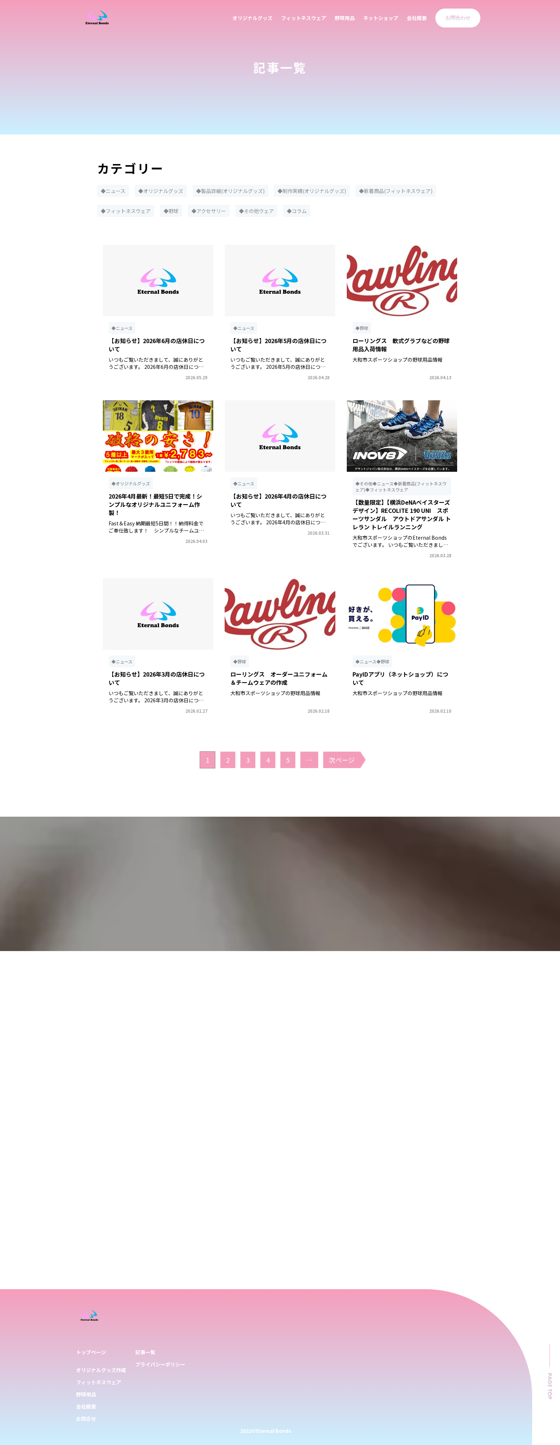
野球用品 (345, 17)
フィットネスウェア (303, 17)
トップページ (91, 1352)
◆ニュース (113, 190)
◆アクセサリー (208, 210)
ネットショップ (380, 17)
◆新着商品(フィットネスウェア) (395, 190)
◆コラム (297, 210)
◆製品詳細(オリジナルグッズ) (230, 190)
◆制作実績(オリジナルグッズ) (312, 190)
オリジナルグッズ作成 (101, 1370)
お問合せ (86, 1418)
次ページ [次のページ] (342, 759)
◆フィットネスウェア (126, 210)
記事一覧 (145, 1352)
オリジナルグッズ (252, 17)
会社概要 (417, 17)
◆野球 (171, 210)
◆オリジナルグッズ (160, 190)
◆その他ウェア (256, 210)
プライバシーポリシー (160, 1364)
